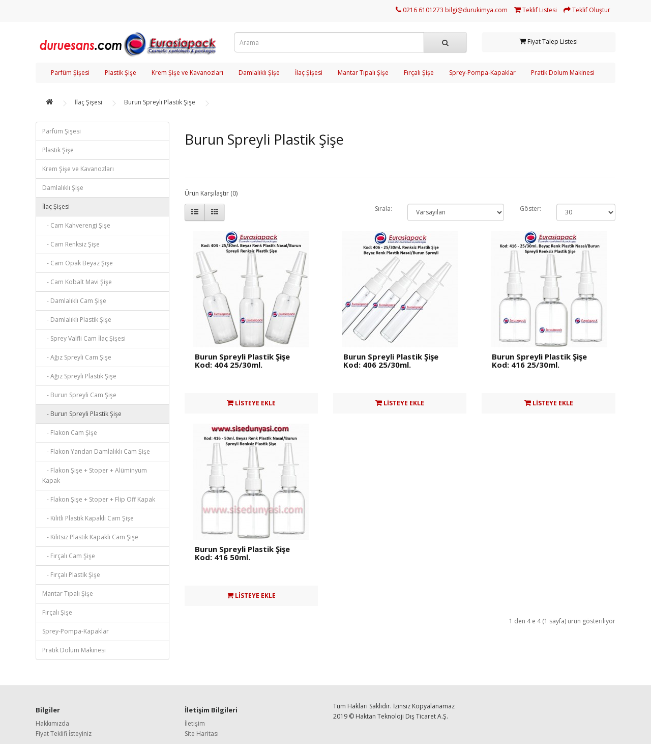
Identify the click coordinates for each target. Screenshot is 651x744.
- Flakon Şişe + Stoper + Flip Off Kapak (98, 499)
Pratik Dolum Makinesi (563, 72)
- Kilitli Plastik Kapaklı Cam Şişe (88, 518)
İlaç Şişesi (308, 72)
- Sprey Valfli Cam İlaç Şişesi (84, 338)
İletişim (195, 723)
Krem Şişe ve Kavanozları (187, 72)
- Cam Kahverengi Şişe (76, 225)
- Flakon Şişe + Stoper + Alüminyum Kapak (94, 475)
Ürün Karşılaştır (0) (211, 193)
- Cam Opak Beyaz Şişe (77, 263)
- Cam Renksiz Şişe (71, 244)
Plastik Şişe (120, 72)
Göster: (530, 208)
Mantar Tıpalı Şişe (363, 72)
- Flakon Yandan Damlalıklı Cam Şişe (96, 451)
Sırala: (383, 208)
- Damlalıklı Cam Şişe (74, 300)
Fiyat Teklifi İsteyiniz (64, 733)
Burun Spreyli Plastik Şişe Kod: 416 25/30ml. (539, 360)
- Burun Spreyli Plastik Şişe (82, 413)
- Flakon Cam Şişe (69, 432)
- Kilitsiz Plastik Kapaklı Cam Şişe (90, 537)
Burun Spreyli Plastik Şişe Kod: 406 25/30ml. (390, 360)
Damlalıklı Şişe (259, 72)
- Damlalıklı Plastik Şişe (76, 319)
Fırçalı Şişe (419, 72)
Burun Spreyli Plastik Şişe (159, 102)
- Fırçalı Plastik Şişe (71, 574)
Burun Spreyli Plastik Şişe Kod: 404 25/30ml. (242, 360)
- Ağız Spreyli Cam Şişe (76, 357)
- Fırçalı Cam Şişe (68, 556)
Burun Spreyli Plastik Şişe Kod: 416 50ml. (242, 553)
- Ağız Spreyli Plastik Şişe (79, 376)
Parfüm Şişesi (70, 72)
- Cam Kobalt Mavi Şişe (77, 282)
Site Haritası (202, 733)
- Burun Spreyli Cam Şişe (79, 395)
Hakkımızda (52, 723)
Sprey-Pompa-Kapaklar (482, 72)
